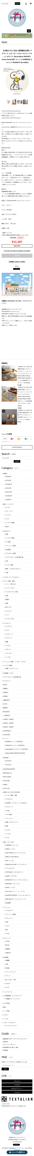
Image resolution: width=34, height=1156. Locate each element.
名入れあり (9, 760)
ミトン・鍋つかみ (11, 584)
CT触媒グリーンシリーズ (13, 998)
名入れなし (9, 764)
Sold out (17, 255)
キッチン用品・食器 (9, 581)
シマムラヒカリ (10, 868)
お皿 (7, 595)
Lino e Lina (6, 788)
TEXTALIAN (6, 734)
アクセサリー (7, 623)
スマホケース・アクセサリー (11, 577)
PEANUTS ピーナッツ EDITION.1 (15, 745)
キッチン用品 (9, 565)
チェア (7, 519)
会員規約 (5, 1050)
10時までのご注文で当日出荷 (11, 792)
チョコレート (7, 681)
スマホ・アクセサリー (9, 1022)
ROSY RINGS (7, 777)
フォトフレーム (7, 992)
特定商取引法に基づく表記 (10, 1047)
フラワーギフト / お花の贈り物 (14, 557)
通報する (17, 266)
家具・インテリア (8, 504)
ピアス (7, 630)
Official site (17, 1081)
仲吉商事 (8, 903)
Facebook (17, 1092)
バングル (8, 657)
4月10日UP (9, 484)
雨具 (7, 826)
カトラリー (9, 611)
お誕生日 (5, 692)
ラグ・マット (9, 511)
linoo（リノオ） (10, 860)
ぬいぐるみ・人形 (11, 979)
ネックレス (9, 626)
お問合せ (5, 1041)
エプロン (8, 830)
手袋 (7, 922)
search (17, 3)
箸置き (7, 599)
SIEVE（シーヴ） (11, 887)
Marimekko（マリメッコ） (13, 883)
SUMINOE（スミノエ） (12, 845)
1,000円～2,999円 (8, 719)
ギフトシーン (7, 938)
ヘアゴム (8, 645)
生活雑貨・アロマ (8, 673)
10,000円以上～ (7, 731)
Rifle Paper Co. (7, 773)
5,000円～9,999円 (8, 727)
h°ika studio (6, 780)
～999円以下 (6, 715)
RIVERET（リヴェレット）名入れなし (17, 803)
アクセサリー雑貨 (11, 553)
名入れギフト (7, 531)
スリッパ (8, 975)
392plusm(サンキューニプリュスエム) (16, 880)
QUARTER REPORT (9, 769)
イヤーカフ (9, 653)
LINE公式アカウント (17, 1088)
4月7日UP (8, 488)
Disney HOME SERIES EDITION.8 (15, 753)
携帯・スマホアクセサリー (13, 569)
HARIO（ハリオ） (11, 849)
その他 (7, 810)
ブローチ (8, 649)
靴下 (7, 929)
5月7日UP (8, 480)
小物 (7, 572)
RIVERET (6, 757)
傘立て (7, 526)
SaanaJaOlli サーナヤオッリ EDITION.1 (17, 749)
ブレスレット (9, 634)
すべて (5, 438)
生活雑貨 (8, 549)
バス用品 (8, 542)
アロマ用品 (9, 814)
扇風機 (7, 960)
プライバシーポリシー (9, 1044)
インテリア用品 (10, 538)
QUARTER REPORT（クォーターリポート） (18, 895)
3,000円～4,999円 (8, 723)
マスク (7, 926)
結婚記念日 (6, 700)
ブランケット (9, 918)
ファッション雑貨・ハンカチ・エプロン (14, 661)
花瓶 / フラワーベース (12, 668)
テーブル (8, 515)
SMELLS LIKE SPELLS (12, 856)
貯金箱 (7, 968)
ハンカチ (8, 833)
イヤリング (9, 638)
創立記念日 (6, 711)
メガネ (7, 933)
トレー (7, 615)
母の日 (5, 684)
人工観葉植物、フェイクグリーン (12, 995)
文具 (7, 561)
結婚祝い (5, 688)
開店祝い (5, 707)
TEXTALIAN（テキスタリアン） (15, 872)
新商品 (5, 473)
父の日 (5, 704)
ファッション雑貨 (11, 545)
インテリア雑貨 (10, 522)
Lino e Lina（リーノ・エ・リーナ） (16, 891)
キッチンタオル (10, 618)
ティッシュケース (11, 972)
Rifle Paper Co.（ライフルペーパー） (16, 899)
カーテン (8, 507)
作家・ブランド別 (8, 842)
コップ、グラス (10, 588)
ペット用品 (6, 1011)
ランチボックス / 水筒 (12, 592)
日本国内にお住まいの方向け (17, 261)
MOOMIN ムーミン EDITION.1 (14, 741)
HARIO (5, 784)
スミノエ (5, 738)
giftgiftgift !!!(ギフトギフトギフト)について (15, 1039)
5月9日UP (8, 476)
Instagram (17, 1084)
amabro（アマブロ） (11, 876)
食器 (7, 534)
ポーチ (7, 837)
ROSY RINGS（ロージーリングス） (16, 853)
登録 (5, 1069)
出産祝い (5, 696)
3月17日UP (9, 492)
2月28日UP (9, 496)
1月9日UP (8, 499)
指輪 (7, 641)
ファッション (9, 818)
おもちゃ (8, 983)
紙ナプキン (9, 607)
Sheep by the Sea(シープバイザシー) (16, 864)
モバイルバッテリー (11, 1025)
